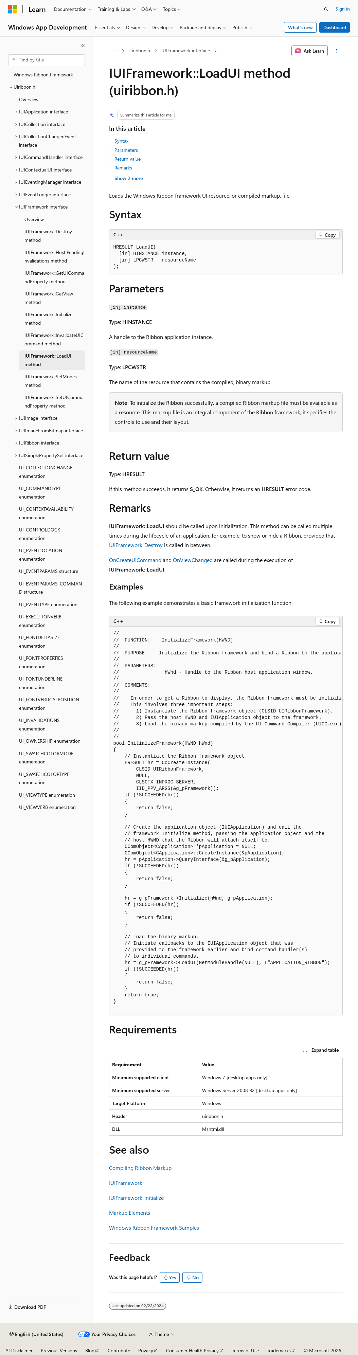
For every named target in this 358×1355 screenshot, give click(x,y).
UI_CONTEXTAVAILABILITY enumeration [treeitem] (46, 513)
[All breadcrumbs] (115, 51)
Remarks (123, 167)
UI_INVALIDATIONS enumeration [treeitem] (39, 724)
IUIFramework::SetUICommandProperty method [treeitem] (54, 401)
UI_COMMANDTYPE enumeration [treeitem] (40, 492)
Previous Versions (59, 1350)
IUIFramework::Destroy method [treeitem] (48, 235)
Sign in (343, 8)
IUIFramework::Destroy (136, 544)
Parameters (126, 150)
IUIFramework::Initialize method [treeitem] (48, 318)
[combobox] (46, 59)
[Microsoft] (12, 9)
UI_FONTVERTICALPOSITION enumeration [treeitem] (49, 703)
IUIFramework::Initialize (136, 1197)
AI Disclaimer (19, 1350)
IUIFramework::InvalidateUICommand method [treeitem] (54, 339)
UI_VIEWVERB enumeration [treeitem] (47, 807)
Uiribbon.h (139, 50)
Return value (127, 159)
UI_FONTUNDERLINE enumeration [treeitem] (40, 682)
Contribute (119, 1350)
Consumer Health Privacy (192, 1350)
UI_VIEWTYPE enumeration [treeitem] (47, 795)
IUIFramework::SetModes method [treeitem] (50, 380)
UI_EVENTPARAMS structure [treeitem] (48, 571)
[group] (226, 821)
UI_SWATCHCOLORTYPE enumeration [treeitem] (44, 778)
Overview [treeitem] (28, 99)
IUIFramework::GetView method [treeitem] (48, 297)
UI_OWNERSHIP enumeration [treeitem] (49, 741)
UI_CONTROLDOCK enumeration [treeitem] (39, 533)
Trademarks (279, 1350)
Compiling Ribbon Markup (140, 1167)
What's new (300, 27)
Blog (89, 1350)
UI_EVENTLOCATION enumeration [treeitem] (40, 554)
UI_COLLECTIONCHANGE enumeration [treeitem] (45, 471)
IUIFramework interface (185, 50)
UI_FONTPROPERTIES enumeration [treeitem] (41, 662)
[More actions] (336, 51)
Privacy (145, 1350)
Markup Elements (129, 1212)
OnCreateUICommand (135, 559)
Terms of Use (245, 1350)
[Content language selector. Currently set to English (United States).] (36, 1334)
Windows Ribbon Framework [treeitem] (43, 74)
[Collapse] (83, 45)
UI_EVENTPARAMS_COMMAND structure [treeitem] (50, 587)
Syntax (121, 141)
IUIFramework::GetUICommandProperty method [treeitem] (54, 277)
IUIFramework (125, 1182)
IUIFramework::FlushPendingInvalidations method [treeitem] (54, 256)
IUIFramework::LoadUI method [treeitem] (47, 360)
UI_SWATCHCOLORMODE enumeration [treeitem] (46, 757)
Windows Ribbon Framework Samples (154, 1227)
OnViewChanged (193, 559)
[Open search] (326, 9)
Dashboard (334, 27)
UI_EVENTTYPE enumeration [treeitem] (48, 604)
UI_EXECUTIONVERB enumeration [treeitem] (40, 620)
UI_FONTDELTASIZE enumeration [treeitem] (39, 641)
